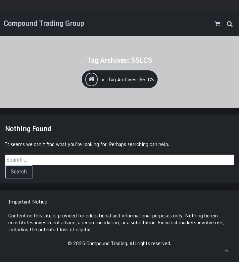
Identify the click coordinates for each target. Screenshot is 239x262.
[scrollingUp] (226, 250)
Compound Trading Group (43, 23)
